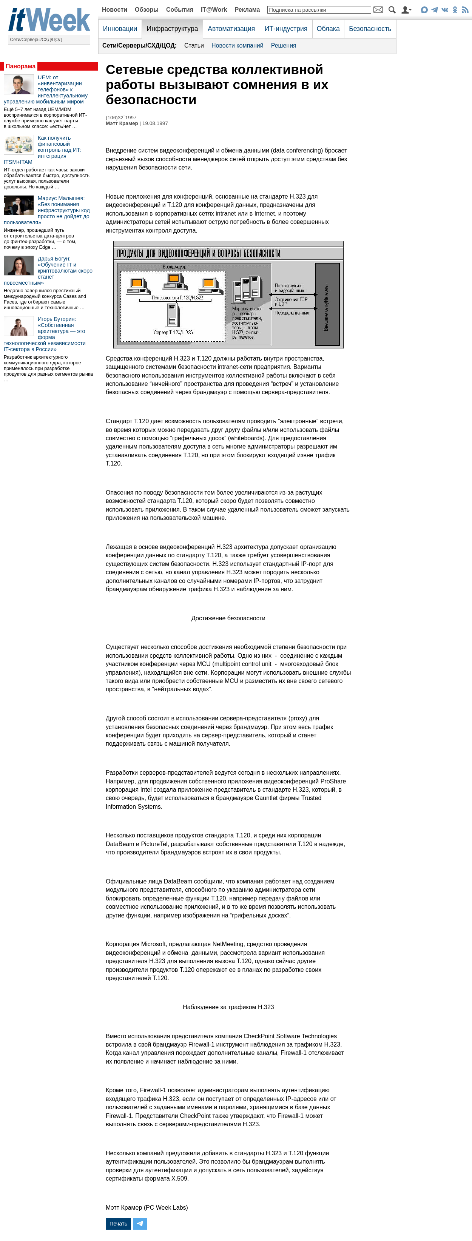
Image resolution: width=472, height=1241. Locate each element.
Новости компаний (237, 45)
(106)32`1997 (121, 117)
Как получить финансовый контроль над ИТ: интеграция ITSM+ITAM (43, 150)
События (179, 9)
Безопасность (370, 28)
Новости (114, 9)
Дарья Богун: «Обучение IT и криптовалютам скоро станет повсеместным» (48, 271)
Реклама (247, 9)
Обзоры (147, 9)
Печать (118, 1224)
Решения (283, 45)
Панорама (20, 66)
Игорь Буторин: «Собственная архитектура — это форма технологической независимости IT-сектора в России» (45, 334)
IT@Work (214, 9)
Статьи (194, 45)
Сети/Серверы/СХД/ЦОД (36, 39)
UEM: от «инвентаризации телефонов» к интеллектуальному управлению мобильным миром (46, 89)
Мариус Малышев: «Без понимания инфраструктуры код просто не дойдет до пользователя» (47, 210)
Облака (328, 28)
